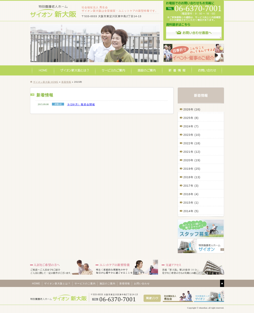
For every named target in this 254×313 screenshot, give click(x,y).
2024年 (188, 126)
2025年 (188, 117)
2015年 (188, 202)
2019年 (188, 168)
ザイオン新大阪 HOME (45, 82)
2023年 (188, 134)
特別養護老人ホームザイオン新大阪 (53, 11)
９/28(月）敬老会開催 (81, 104)
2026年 (188, 109)
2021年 (188, 151)
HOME (43, 70)
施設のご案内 (146, 70)
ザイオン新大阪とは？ (74, 70)
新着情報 (177, 70)
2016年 (188, 194)
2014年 (188, 211)
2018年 (188, 177)
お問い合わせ (207, 70)
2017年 (188, 185)
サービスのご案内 (113, 70)
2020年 (188, 160)
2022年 (188, 143)
